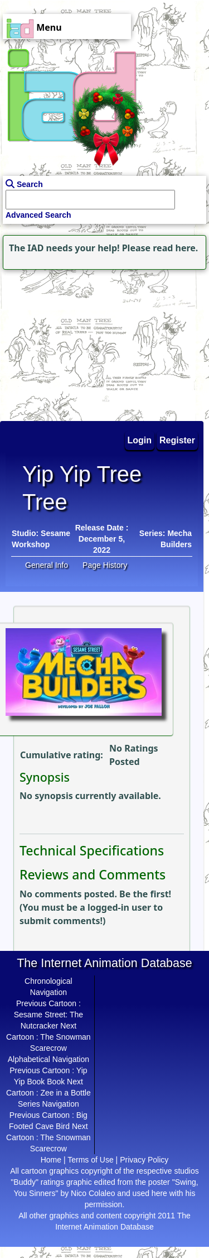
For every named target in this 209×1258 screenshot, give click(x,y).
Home (51, 1159)
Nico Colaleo (93, 1193)
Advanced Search (38, 215)
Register (177, 440)
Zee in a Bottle (65, 1092)
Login (140, 440)
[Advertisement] (69, 342)
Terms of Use (90, 1159)
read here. (175, 248)
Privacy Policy (144, 1159)
